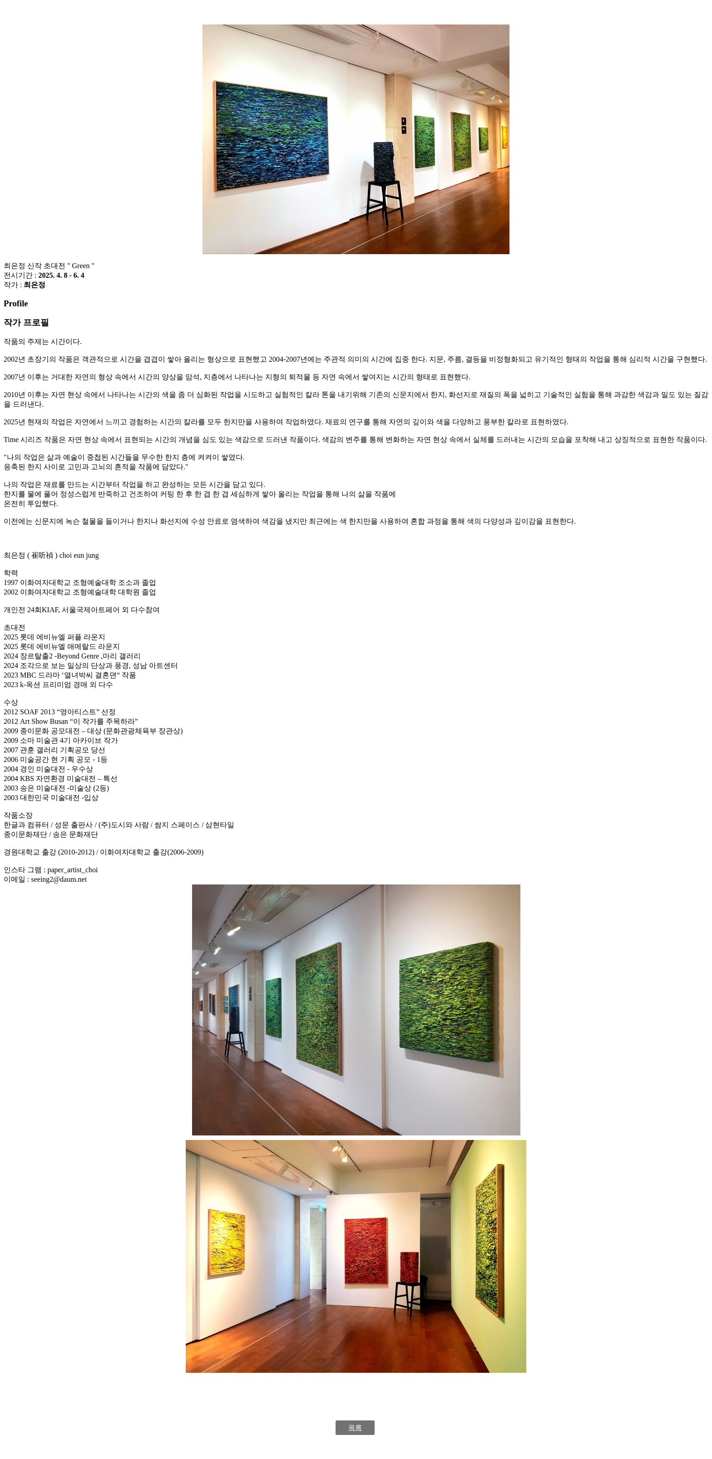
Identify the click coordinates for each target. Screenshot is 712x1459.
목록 (355, 1427)
